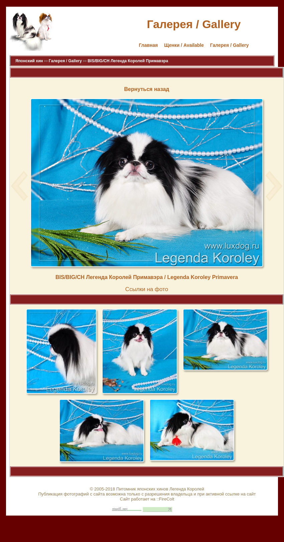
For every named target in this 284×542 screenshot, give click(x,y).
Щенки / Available (184, 45)
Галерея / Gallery (229, 45)
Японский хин (29, 61)
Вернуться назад (146, 89)
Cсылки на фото (146, 289)
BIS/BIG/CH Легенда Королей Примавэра (128, 61)
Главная (148, 45)
